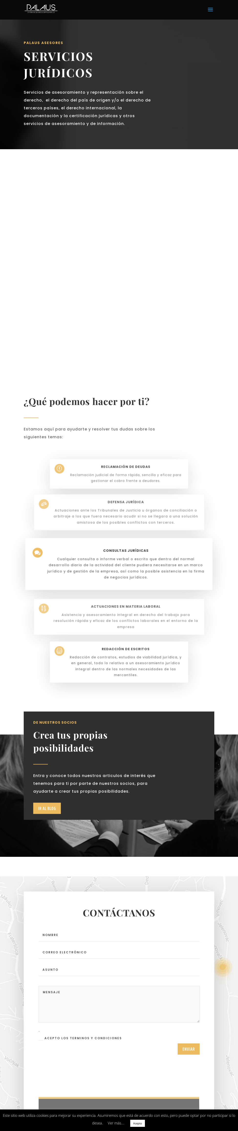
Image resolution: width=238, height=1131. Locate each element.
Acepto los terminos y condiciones (80, 1058)
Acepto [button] (137, 1123)
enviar (189, 1069)
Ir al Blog (47, 830)
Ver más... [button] (116, 1122)
